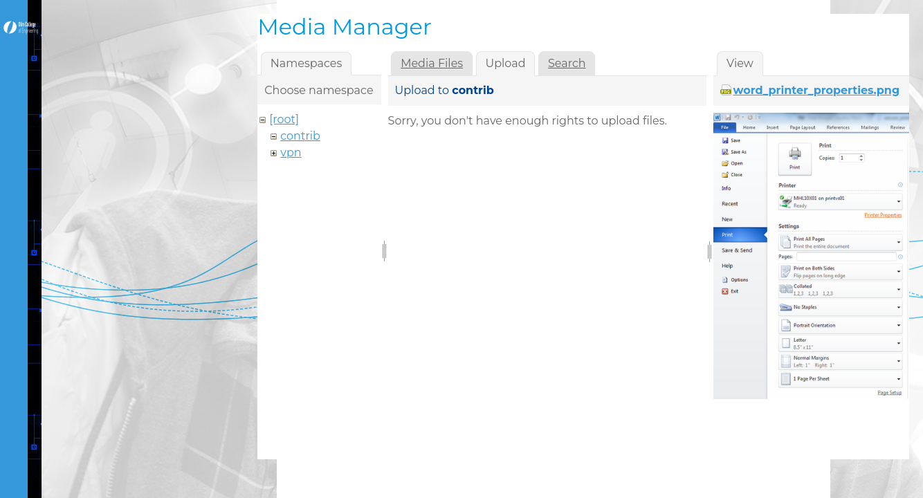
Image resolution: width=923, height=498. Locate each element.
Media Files (432, 63)
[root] (284, 119)
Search (567, 63)
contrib (300, 135)
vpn (290, 152)
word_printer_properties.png (816, 90)
